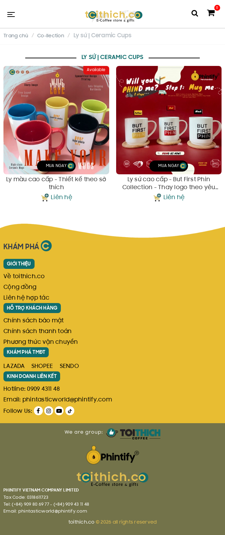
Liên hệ (61, 198)
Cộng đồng (19, 287)
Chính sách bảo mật (33, 321)
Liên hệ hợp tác (26, 298)
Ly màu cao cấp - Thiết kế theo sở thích (56, 184)
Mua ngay (60, 166)
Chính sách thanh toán (37, 332)
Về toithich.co (24, 277)
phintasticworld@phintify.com (67, 400)
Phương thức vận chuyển (40, 342)
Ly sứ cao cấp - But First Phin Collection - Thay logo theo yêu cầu (168, 184)
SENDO (69, 366)
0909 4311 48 (43, 389)
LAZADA (14, 366)
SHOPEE (42, 366)
